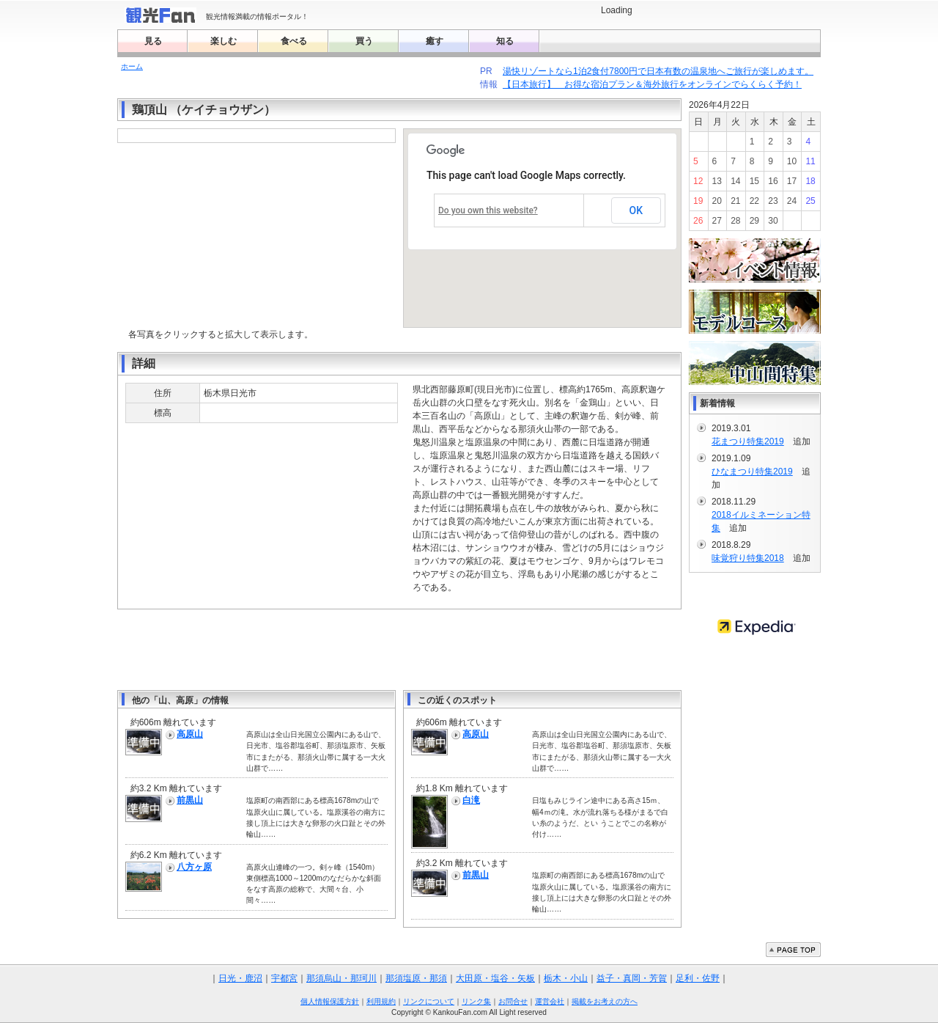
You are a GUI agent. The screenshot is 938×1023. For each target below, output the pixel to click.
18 (810, 181)
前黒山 (190, 800)
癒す (434, 41)
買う (364, 41)
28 (735, 221)
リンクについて (428, 1001)
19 (698, 201)
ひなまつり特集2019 (752, 471)
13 (717, 181)
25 (810, 201)
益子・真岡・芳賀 (632, 978)
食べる (294, 41)
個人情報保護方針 (329, 1001)
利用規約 (381, 1001)
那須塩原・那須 (416, 978)
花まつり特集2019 (748, 441)
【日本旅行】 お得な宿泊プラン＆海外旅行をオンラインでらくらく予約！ (652, 84)
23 (773, 201)
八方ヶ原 (194, 867)
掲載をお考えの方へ (605, 1001)
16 (773, 181)
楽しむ (223, 41)
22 (754, 201)
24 (792, 201)
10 (792, 161)
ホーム (132, 66)
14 (735, 181)
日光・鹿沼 (240, 978)
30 (773, 221)
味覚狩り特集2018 (748, 558)
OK (636, 210)
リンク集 (476, 1001)
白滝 (471, 800)
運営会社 (549, 1001)
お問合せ (513, 1001)
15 (754, 181)
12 (698, 181)
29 (754, 221)
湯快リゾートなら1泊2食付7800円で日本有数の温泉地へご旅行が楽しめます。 (657, 71)
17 (792, 181)
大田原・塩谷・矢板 (495, 978)
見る (153, 41)
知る (505, 41)
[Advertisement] (399, 650)
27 (717, 221)
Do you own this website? (488, 210)
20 (717, 201)
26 (698, 221)
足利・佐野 (698, 978)
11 (810, 161)
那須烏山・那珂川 (341, 978)
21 (735, 201)
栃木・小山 (566, 978)
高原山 (190, 734)
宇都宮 (284, 978)
